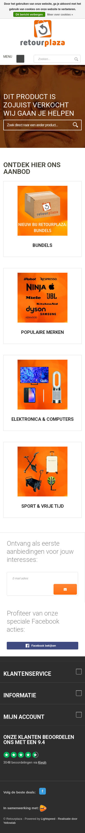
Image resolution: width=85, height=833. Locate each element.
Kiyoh (42, 762)
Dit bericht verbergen (29, 14)
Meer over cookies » (60, 14)
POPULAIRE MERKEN (42, 332)
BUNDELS (42, 245)
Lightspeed (48, 818)
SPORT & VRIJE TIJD (42, 506)
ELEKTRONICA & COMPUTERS (42, 419)
